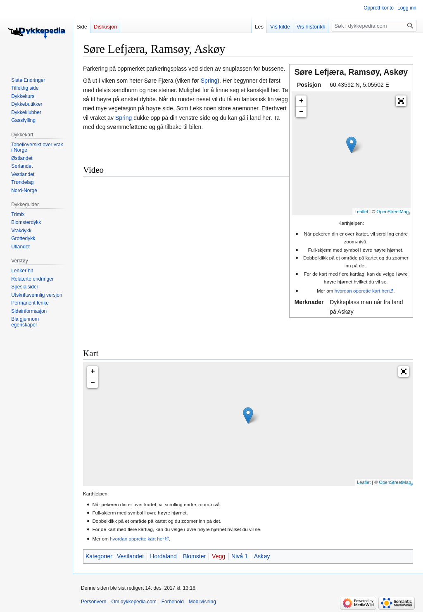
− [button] (301, 112)
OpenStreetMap (392, 211)
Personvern (93, 602)
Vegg (218, 556)
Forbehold (173, 602)
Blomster (194, 556)
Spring (209, 80)
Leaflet (361, 211)
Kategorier (99, 556)
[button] (401, 100)
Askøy (262, 556)
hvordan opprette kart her (362, 290)
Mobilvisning (202, 602)
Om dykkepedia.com (133, 602)
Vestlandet (130, 556)
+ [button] (301, 101)
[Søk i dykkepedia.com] (374, 25)
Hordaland (163, 556)
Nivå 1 (239, 556)
